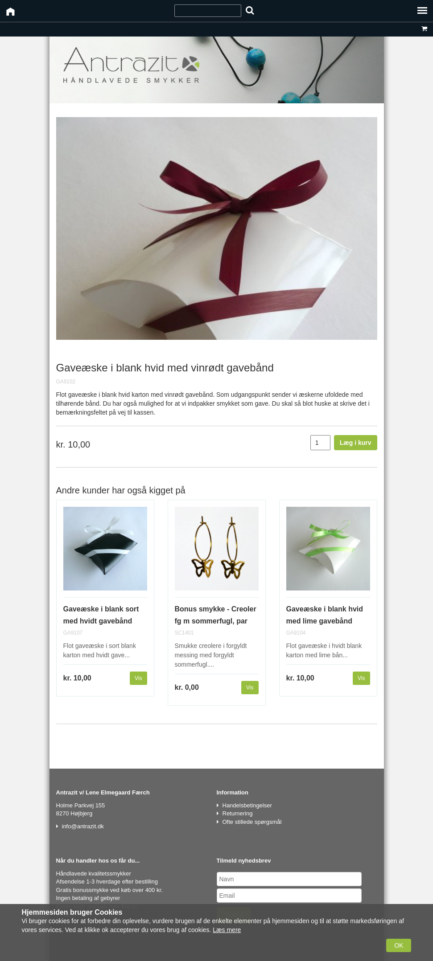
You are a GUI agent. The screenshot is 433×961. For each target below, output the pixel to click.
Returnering (238, 813)
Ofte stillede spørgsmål (252, 821)
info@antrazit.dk (83, 826)
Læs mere (227, 929)
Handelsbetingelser (247, 805)
